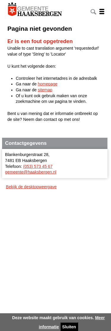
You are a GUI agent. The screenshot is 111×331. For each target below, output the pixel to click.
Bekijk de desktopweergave (31, 186)
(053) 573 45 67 (37, 166)
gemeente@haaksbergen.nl (30, 172)
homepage (48, 84)
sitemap (45, 89)
